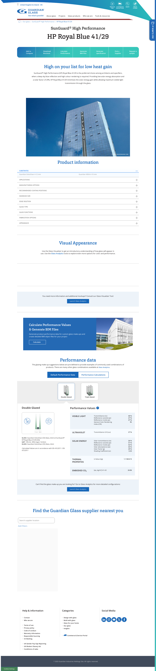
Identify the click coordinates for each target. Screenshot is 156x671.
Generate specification (101, 52)
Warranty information (32, 633)
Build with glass (69, 620)
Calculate (37, 342)
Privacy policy (29, 628)
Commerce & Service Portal (77, 635)
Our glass (67, 626)
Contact (27, 618)
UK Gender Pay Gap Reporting (35, 644)
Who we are (28, 620)
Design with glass (70, 618)
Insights (67, 628)
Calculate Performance (65, 52)
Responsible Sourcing (32, 636)
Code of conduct (30, 631)
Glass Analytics (57, 253)
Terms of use (28, 625)
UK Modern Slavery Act (32, 646)
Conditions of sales (31, 649)
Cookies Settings (9, 669)
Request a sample (133, 52)
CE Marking (28, 639)
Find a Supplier (118, 52)
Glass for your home (71, 623)
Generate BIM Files (83, 52)
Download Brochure (47, 52)
